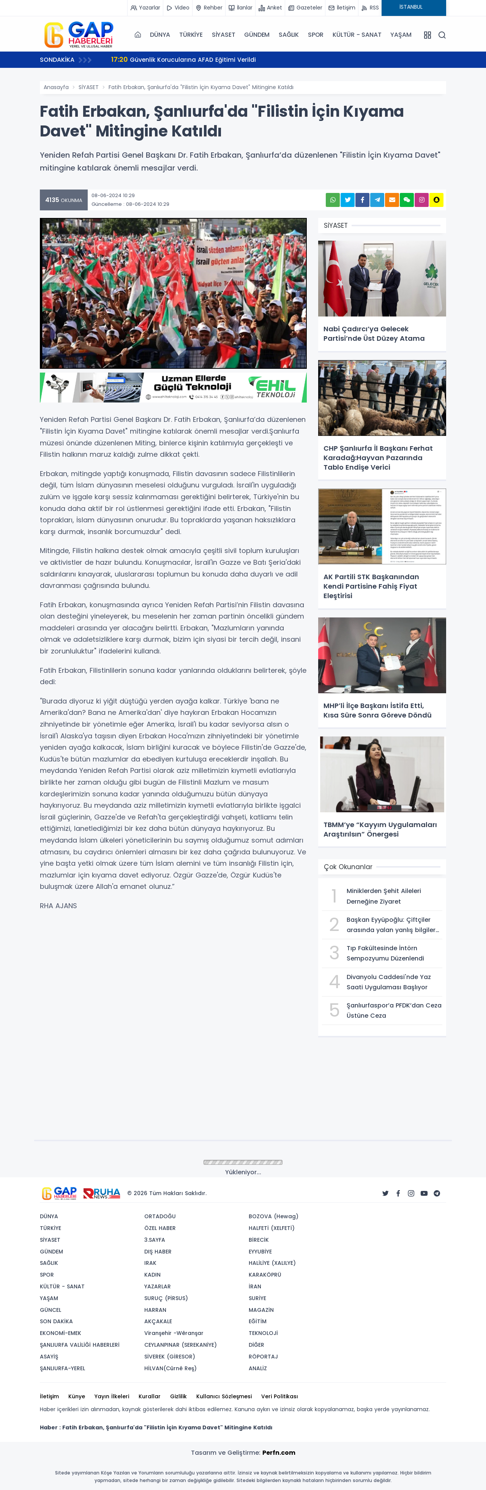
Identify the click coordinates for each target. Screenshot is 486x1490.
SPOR (315, 34)
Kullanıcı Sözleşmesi (224, 1396)
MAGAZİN (261, 1310)
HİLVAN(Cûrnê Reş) (170, 1368)
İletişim (49, 1396)
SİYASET (223, 34)
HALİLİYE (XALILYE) (272, 1263)
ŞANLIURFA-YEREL (62, 1368)
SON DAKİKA (56, 1321)
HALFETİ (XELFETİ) (272, 1228)
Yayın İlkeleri (112, 1396)
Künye (76, 1396)
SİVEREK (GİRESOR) (169, 1356)
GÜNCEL (50, 1310)
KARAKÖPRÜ (265, 1274)
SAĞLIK (289, 34)
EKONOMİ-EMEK (60, 1333)
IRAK (150, 1263)
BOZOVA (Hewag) (273, 1216)
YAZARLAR (157, 1286)
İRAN (255, 1286)
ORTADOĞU (160, 1216)
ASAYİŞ (49, 1356)
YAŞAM (400, 34)
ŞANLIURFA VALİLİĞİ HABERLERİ (80, 1345)
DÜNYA (160, 34)
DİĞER (256, 1345)
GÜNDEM (257, 34)
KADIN (152, 1274)
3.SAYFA (154, 1240)
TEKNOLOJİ (263, 1333)
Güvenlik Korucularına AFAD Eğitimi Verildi (184, 59)
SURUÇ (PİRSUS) (166, 1298)
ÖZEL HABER (160, 1228)
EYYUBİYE (260, 1251)
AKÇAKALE (158, 1321)
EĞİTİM (258, 1321)
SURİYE (257, 1298)
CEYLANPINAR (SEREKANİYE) (180, 1345)
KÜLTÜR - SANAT (357, 34)
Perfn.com (278, 1452)
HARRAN (155, 1310)
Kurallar (150, 1396)
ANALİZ (258, 1368)
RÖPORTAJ (263, 1356)
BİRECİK (259, 1240)
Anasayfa (56, 87)
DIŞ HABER (158, 1251)
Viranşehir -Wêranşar (174, 1333)
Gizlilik (178, 1396)
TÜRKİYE (191, 34)
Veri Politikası (279, 1396)
